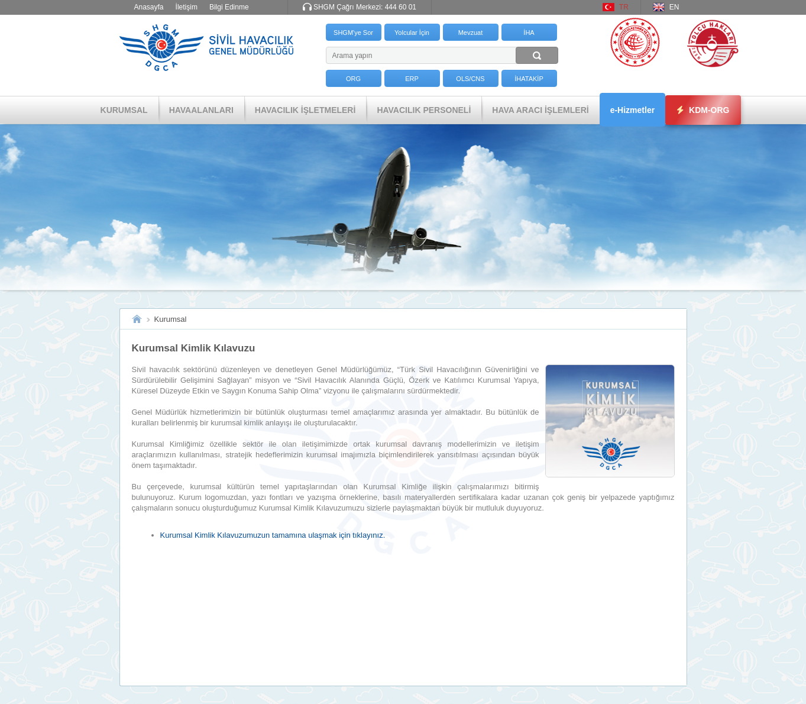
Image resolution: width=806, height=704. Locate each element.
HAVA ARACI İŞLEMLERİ (540, 110)
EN (674, 7)
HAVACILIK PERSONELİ (424, 110)
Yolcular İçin (411, 32)
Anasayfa (149, 7)
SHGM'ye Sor (353, 32)
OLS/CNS (470, 78)
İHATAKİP (528, 78)
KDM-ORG (703, 110)
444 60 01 (400, 7)
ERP (412, 78)
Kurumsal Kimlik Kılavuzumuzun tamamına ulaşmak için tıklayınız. (273, 535)
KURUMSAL (124, 110)
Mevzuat (470, 32)
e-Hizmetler (632, 110)
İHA (528, 32)
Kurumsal (170, 319)
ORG (353, 78)
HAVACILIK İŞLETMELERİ (305, 110)
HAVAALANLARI (201, 110)
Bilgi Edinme (229, 7)
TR (624, 7)
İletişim (187, 7)
